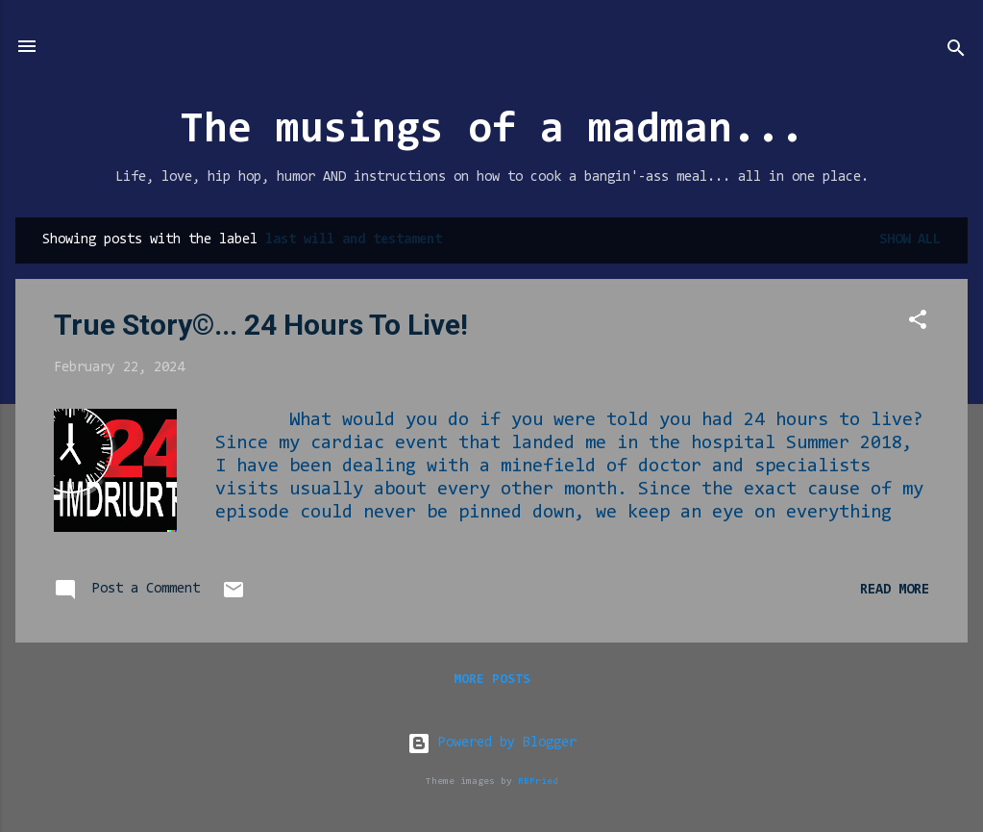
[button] (917, 324)
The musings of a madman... (492, 131)
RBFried (538, 781)
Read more (894, 590)
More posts (492, 680)
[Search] (956, 52)
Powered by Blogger (492, 743)
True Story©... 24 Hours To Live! (261, 324)
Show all (910, 240)
